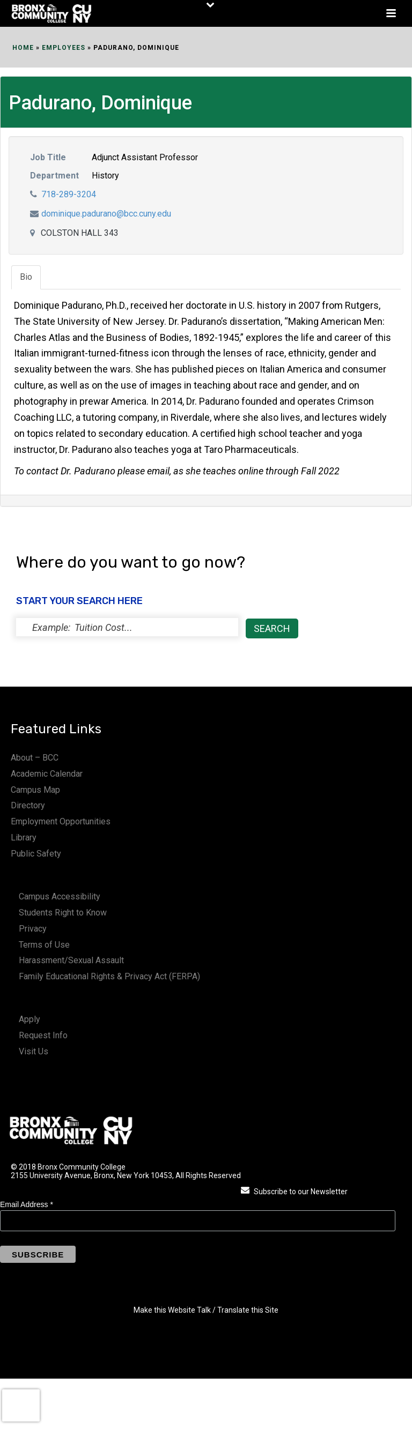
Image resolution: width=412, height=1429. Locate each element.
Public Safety (36, 854)
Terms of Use (44, 945)
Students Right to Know (63, 912)
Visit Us (33, 1051)
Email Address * (26, 1204)
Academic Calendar (47, 774)
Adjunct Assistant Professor (145, 157)
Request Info (43, 1035)
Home (23, 47)
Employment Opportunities (61, 821)
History (105, 175)
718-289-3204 (68, 194)
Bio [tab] (26, 277)
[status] (127, 627)
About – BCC (34, 758)
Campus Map (35, 790)
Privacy (33, 929)
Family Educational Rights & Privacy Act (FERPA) (109, 976)
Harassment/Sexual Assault (71, 960)
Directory (28, 805)
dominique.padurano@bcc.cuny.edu (106, 214)
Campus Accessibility (59, 896)
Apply (29, 1019)
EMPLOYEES (63, 47)
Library (23, 837)
